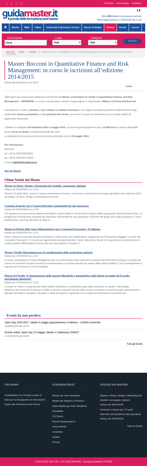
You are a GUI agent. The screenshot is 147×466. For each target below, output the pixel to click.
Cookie (56, 437)
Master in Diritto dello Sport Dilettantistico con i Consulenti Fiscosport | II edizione (52, 229)
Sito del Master (12, 171)
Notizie (110, 27)
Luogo (58, 37)
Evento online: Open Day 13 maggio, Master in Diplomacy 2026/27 (42, 332)
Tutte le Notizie (135, 426)
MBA (27, 27)
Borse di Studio (92, 27)
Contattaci (136, 3)
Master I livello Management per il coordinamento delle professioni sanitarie (48, 252)
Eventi (122, 27)
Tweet (128, 86)
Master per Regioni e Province (68, 400)
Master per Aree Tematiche (66, 395)
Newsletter (57, 411)
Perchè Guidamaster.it (64, 421)
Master (15, 27)
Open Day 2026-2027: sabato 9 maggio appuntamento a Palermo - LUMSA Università (52, 322)
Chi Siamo (109, 3)
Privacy (56, 442)
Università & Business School (62, 27)
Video (38, 27)
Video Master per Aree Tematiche (69, 406)
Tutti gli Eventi (135, 343)
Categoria (96, 37)
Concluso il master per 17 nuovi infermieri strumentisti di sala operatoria (46, 205)
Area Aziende (122, 3)
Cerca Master (14, 37)
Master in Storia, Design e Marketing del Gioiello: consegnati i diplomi (45, 185)
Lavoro (135, 27)
